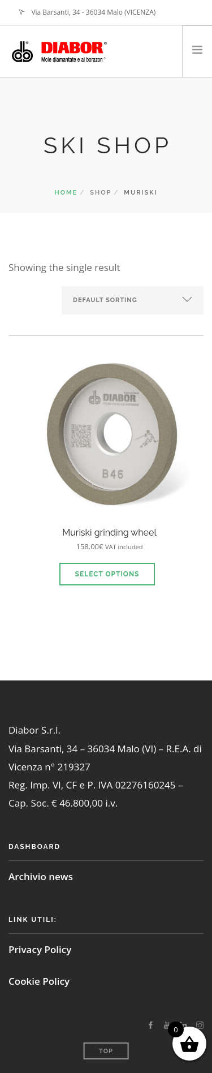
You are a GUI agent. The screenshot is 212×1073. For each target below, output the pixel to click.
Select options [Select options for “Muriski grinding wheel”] (107, 574)
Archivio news (40, 876)
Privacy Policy (39, 949)
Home (66, 192)
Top (106, 1051)
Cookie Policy (39, 981)
